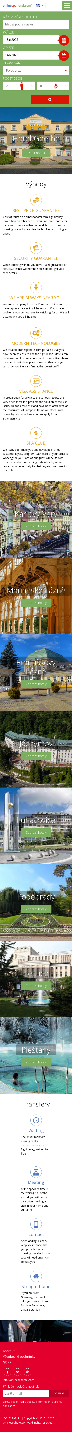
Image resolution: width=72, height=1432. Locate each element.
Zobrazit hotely (36, 526)
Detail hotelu (36, 153)
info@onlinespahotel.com (18, 1380)
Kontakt (9, 1351)
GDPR (7, 1362)
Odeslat (59, 1393)
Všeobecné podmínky (19, 1356)
